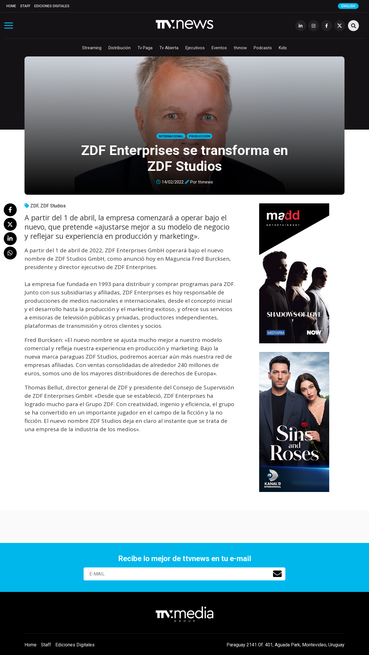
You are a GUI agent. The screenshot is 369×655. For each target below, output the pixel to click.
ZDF (34, 206)
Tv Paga (145, 47)
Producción (199, 136)
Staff (25, 6)
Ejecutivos (195, 47)
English (348, 6)
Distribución (119, 47)
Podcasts (263, 47)
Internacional (171, 136)
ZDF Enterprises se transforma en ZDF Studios (184, 158)
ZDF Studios (53, 206)
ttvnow (240, 47)
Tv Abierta (168, 47)
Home (11, 6)
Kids (283, 47)
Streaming (91, 47)
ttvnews (205, 182)
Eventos (219, 47)
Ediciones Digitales (51, 6)
